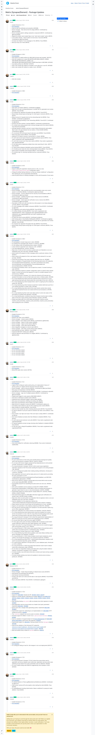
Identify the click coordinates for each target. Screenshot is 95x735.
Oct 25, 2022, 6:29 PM (24, 564)
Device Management (39, 619)
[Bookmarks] (2, 12)
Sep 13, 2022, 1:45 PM (25, 161)
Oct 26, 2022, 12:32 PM (25, 587)
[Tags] (2, 7)
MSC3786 (47, 607)
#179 (53, 697)
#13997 (14, 609)
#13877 (22, 598)
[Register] (93, 4)
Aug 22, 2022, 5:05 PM (24, 74)
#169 (53, 342)
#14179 (41, 628)
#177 (53, 652)
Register (9, 730)
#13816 (14, 603)
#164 (53, 99)
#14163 (44, 598)
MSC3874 (27, 622)
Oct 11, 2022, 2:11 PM (25, 377)
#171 (53, 377)
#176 (53, 637)
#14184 (14, 617)
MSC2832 (20, 606)
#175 (53, 587)
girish (11, 20)
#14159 (40, 598)
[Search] (2, 15)
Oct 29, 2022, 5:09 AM (25, 652)
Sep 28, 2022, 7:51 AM (24, 309)
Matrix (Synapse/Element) (21, 15)
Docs (84, 3)
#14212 (41, 630)
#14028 (42, 614)
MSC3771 (40, 596)
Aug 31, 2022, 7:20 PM (25, 99)
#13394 (34, 595)
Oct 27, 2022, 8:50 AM (25, 637)
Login (13, 730)
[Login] (93, 2)
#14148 (14, 623)
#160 (53, 20)
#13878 (27, 598)
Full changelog (15, 26)
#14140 (35, 598)
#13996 (26, 606)
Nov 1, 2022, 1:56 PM (24, 674)
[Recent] (2, 4)
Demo (80, 3)
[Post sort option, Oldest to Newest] (62, 21)
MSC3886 (45, 610)
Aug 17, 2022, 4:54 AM (24, 49)
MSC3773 (47, 596)
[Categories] (2, 2)
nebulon (11, 86)
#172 (53, 435)
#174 (53, 564)
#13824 (18, 598)
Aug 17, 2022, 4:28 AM (24, 20)
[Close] (52, 714)
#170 (53, 362)
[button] (2, 731)
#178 (53, 674)
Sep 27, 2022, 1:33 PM (25, 234)
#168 (53, 309)
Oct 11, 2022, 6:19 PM (25, 435)
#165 (53, 161)
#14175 (42, 595)
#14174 (48, 598)
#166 (53, 182)
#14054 (38, 620)
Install (87, 3)
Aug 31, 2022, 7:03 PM (25, 86)
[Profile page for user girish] (7, 21)
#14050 (31, 598)
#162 (53, 74)
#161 (53, 49)
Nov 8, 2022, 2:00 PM (25, 697)
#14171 (38, 595)
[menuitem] (93, 2)
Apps (72, 3)
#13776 (14, 598)
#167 (53, 234)
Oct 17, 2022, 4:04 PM (25, 451)
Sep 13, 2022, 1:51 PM (25, 182)
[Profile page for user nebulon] (7, 87)
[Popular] (2, 9)
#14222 (14, 599)
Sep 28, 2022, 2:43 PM (25, 342)
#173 (53, 451)
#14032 (50, 615)
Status (76, 3)
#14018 (24, 612)
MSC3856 (20, 595)
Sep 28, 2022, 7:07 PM (25, 362)
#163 (53, 86)
